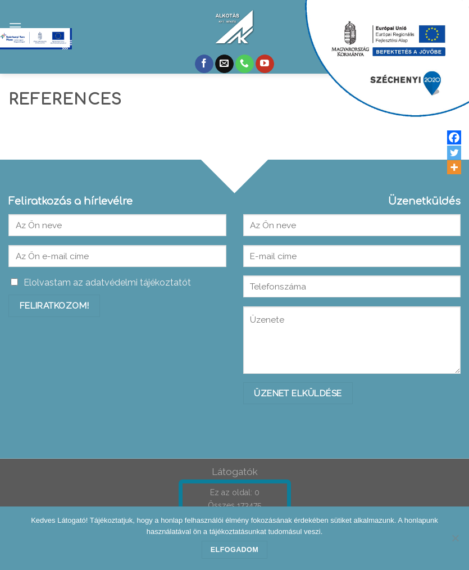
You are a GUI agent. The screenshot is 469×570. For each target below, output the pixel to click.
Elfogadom (234, 550)
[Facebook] (454, 137)
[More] (454, 167)
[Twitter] (454, 153)
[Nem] (455, 541)
